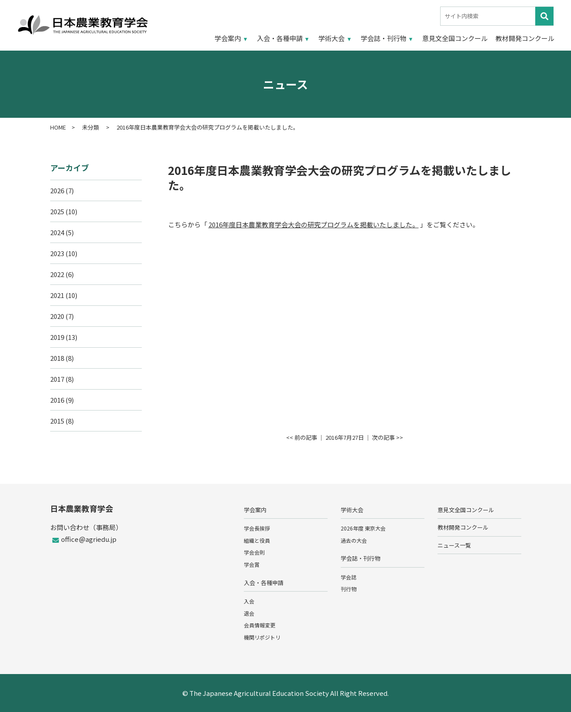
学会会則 (254, 552)
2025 (57, 211)
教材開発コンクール (525, 38)
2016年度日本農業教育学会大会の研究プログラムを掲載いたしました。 (314, 224)
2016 (57, 399)
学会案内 (228, 38)
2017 (57, 378)
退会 (249, 613)
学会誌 (348, 577)
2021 (57, 295)
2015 (57, 420)
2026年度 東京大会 (363, 528)
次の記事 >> (387, 437)
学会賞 (252, 564)
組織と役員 (257, 540)
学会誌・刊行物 (384, 38)
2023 (57, 253)
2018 (57, 358)
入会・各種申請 (280, 38)
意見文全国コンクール (455, 38)
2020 (57, 316)
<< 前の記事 (301, 437)
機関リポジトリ (262, 637)
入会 (249, 601)
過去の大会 (354, 540)
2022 (57, 274)
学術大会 (331, 38)
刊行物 (348, 588)
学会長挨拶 (257, 528)
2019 (57, 337)
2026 (57, 190)
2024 (57, 232)
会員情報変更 (259, 625)
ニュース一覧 (454, 545)
